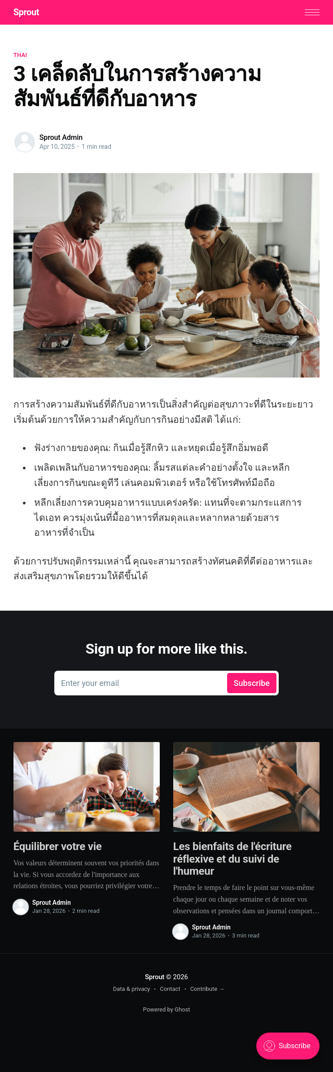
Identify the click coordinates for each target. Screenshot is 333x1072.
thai (20, 55)
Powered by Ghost (166, 1009)
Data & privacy (131, 988)
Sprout (26, 12)
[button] (312, 12)
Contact (170, 988)
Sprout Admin (61, 137)
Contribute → (207, 988)
